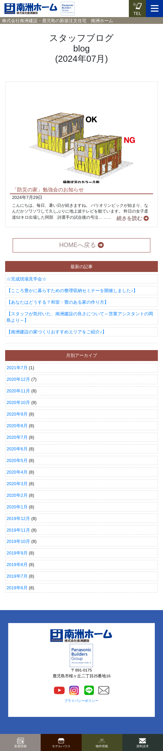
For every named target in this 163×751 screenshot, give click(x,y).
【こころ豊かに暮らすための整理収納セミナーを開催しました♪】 (71, 290)
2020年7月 (17, 437)
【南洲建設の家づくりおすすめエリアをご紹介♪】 (56, 331)
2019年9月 (17, 552)
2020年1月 (17, 506)
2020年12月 (18, 379)
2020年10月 (18, 402)
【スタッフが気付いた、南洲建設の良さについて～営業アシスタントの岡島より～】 (79, 317)
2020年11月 (18, 390)
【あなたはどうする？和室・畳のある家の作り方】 (57, 302)
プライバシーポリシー (81, 701)
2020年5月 (17, 460)
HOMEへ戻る (81, 245)
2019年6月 (17, 587)
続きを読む (133, 218)
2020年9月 (17, 414)
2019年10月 (18, 541)
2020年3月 (17, 483)
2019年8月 (17, 564)
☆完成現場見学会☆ (26, 278)
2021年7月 (17, 367)
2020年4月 (17, 472)
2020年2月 (17, 495)
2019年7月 (17, 576)
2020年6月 (17, 448)
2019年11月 (18, 530)
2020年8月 (17, 425)
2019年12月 (18, 518)
